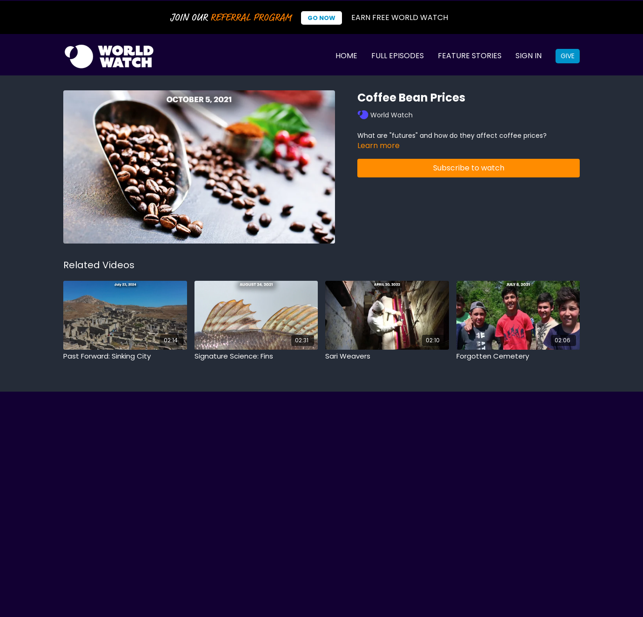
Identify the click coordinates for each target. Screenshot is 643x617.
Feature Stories (470, 55)
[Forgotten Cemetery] (518, 356)
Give (568, 56)
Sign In (529, 55)
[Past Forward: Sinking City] (125, 356)
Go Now (321, 18)
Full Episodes (397, 55)
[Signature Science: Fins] (256, 356)
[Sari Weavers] (387, 356)
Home (346, 55)
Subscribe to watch (468, 168)
